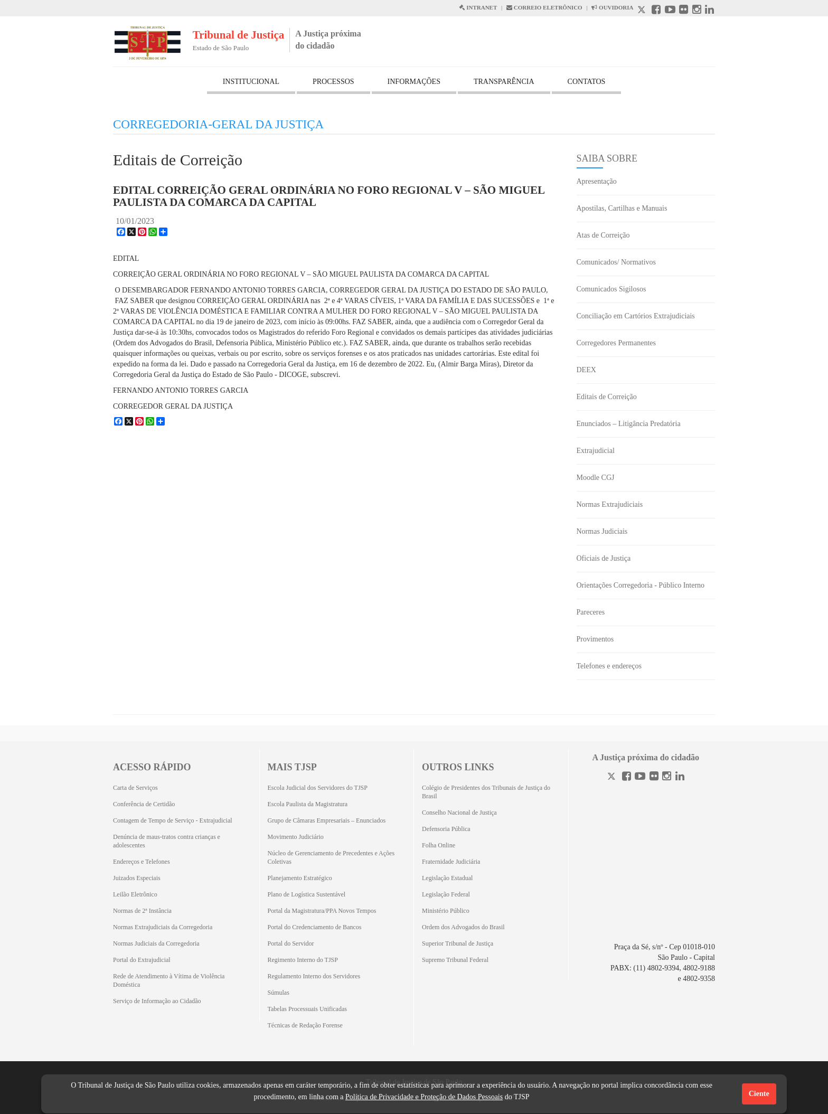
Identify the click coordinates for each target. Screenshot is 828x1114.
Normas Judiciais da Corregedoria (156, 943)
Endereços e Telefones (141, 861)
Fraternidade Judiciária (451, 861)
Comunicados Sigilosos (611, 289)
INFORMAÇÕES (414, 82)
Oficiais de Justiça (604, 558)
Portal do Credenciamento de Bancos (315, 927)
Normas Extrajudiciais (610, 504)
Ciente (759, 1094)
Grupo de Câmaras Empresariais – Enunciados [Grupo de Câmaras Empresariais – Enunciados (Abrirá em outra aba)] (327, 820)
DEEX (586, 370)
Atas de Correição (603, 235)
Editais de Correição (607, 397)
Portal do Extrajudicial (142, 960)
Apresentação (597, 181)
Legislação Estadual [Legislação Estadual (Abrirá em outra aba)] (447, 878)
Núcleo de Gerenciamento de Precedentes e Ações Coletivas (331, 857)
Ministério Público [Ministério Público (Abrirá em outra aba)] (445, 910)
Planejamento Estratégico (300, 878)
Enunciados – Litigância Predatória (629, 424)
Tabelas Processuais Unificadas (307, 1009)
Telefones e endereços (609, 666)
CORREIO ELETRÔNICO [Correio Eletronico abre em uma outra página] (544, 7)
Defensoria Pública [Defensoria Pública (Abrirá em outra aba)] (446, 829)
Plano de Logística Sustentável (307, 894)
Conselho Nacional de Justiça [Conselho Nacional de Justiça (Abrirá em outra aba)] (459, 812)
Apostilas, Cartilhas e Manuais (622, 208)
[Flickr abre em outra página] (683, 11)
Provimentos (595, 639)
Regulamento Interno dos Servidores (314, 976)
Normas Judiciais (602, 531)
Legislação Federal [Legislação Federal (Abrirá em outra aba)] (446, 894)
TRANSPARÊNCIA (504, 82)
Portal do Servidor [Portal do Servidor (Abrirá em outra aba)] (291, 943)
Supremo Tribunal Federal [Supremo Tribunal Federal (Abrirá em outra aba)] (455, 960)
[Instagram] (666, 777)
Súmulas (278, 992)
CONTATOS (587, 82)
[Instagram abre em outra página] (696, 11)
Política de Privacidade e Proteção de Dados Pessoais (424, 1097)
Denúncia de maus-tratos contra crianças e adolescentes (166, 841)
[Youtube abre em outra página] (670, 11)
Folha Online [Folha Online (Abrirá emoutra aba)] (438, 845)
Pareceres (591, 612)
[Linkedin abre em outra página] (709, 11)
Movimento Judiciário (296, 837)
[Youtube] (640, 777)
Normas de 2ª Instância (142, 910)
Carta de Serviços (135, 787)
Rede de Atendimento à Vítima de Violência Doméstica (168, 980)
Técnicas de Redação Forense (305, 1025)
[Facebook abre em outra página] (656, 11)
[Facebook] (626, 777)
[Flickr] (654, 777)
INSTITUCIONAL (251, 82)
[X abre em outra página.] (642, 11)
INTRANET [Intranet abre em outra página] (478, 7)
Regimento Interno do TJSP (303, 960)
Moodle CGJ (596, 478)
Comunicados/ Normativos (616, 262)
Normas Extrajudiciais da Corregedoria (162, 927)
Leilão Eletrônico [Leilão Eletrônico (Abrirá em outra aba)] (135, 894)
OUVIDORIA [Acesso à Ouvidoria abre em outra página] (612, 7)
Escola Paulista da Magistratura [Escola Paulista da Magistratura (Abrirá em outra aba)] (308, 804)
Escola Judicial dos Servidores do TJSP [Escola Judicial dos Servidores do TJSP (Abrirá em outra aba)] (318, 787)
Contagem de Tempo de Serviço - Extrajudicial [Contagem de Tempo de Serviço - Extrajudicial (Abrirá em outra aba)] (172, 820)
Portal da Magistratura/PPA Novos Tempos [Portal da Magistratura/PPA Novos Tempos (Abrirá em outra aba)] (322, 910)
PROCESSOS (333, 82)
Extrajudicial (596, 451)
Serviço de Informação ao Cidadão (157, 1001)
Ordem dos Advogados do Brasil (463, 927)
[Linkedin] (679, 777)
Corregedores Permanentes (616, 343)
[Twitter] (612, 777)
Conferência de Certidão (144, 804)
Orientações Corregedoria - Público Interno (641, 585)
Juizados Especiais (137, 878)
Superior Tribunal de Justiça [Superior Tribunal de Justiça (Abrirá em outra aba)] (457, 943)
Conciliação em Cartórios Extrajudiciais (636, 316)
